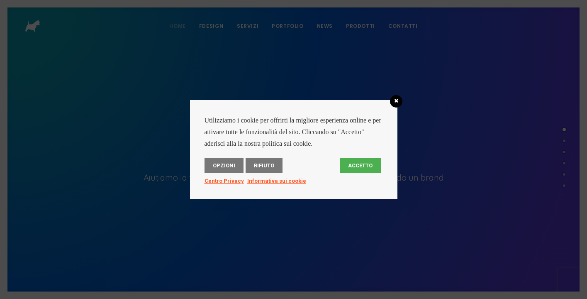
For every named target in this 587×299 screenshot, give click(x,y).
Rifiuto (264, 165)
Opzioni (224, 165)
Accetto (360, 165)
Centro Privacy (224, 181)
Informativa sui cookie (276, 181)
